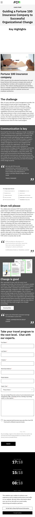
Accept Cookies (18, 513)
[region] (17, 504)
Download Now (7, 308)
